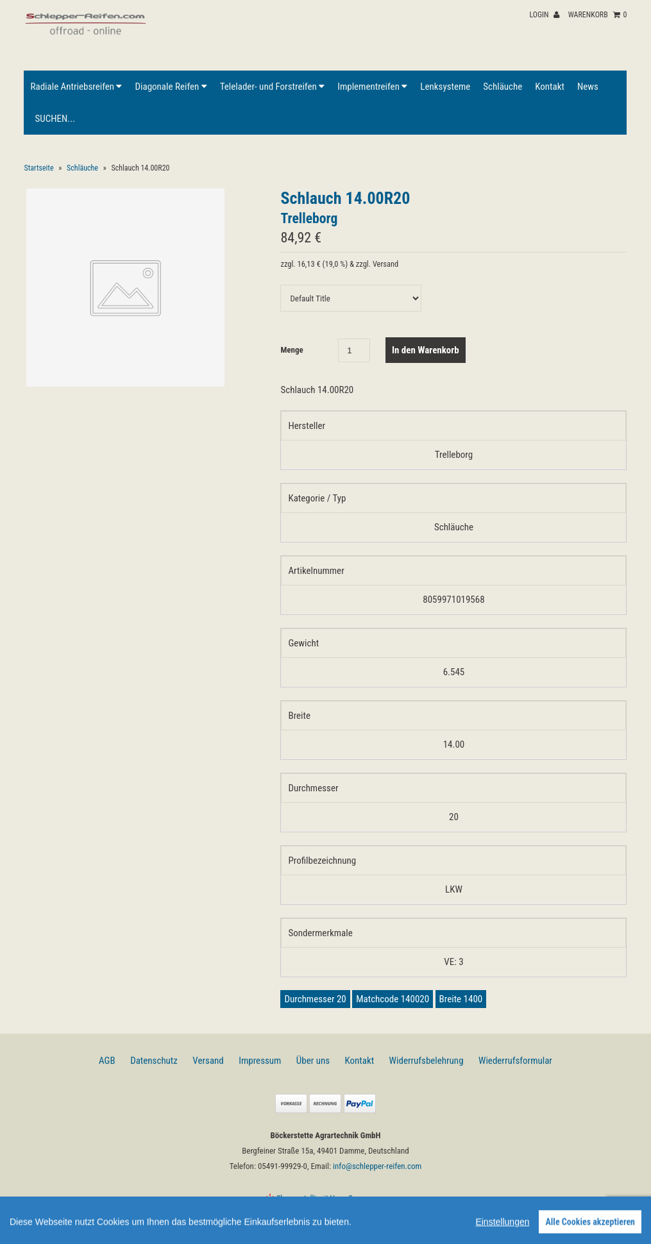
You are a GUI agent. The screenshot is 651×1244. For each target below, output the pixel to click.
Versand (207, 1060)
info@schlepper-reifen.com (377, 1166)
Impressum (260, 1060)
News (587, 86)
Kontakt (549, 86)
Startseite (38, 168)
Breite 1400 (461, 999)
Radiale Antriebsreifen (76, 86)
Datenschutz (154, 1060)
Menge (291, 350)
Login (544, 14)
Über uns (313, 1060)
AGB (107, 1060)
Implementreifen (372, 86)
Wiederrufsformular (515, 1060)
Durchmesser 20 (315, 999)
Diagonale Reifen (171, 86)
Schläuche (502, 86)
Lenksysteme (445, 86)
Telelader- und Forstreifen (272, 86)
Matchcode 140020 (392, 999)
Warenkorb (597, 14)
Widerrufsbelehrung (426, 1060)
